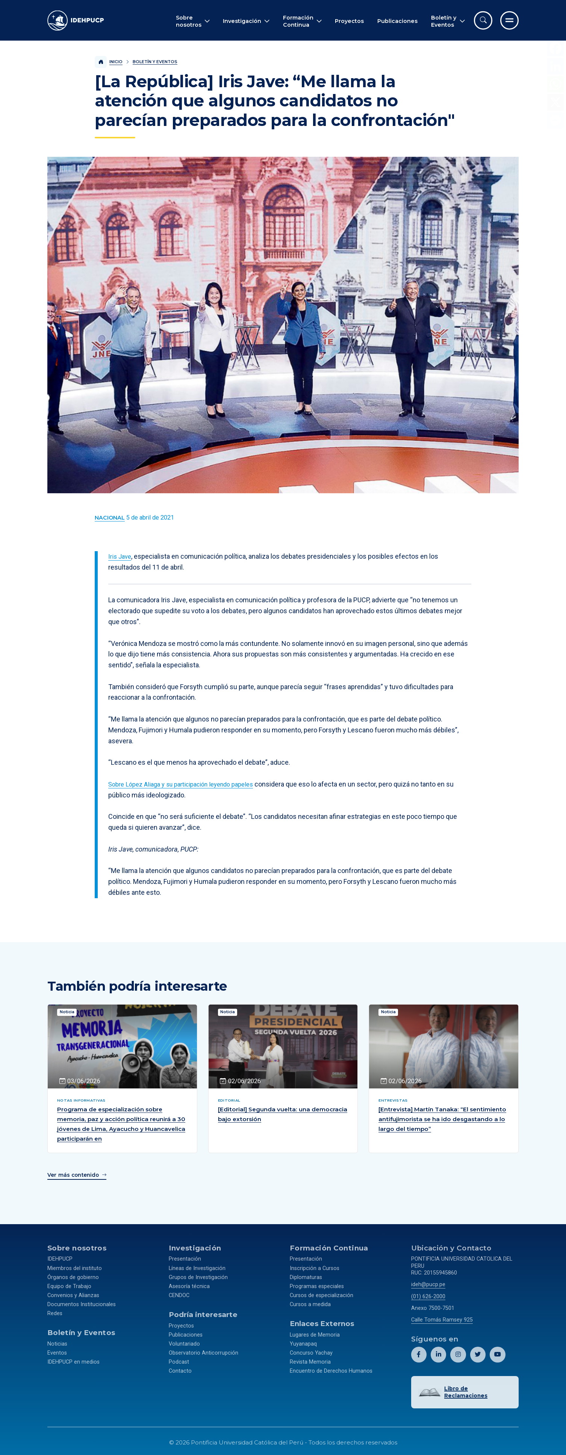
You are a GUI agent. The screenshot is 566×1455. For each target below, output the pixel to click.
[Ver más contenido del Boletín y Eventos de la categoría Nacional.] (110, 517)
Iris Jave (120, 556)
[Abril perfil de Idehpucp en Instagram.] (458, 1352)
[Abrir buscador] (483, 20)
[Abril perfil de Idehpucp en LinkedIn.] (438, 1352)
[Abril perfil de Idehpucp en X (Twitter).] (477, 1352)
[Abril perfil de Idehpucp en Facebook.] (419, 1352)
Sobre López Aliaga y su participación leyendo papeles (188, 784)
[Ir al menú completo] (509, 20)
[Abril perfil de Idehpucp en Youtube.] (497, 1352)
